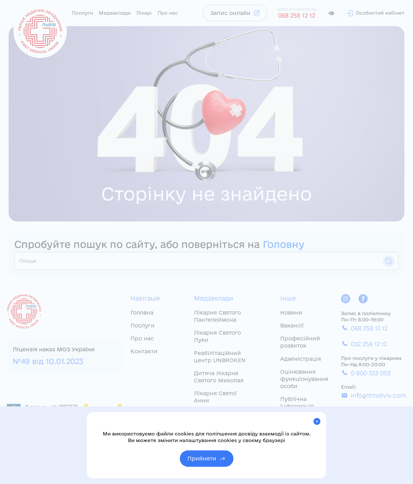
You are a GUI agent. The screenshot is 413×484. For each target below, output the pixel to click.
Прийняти (206, 458)
